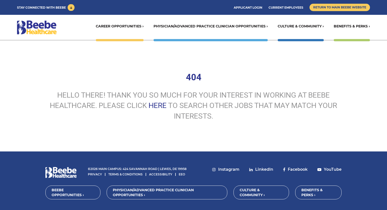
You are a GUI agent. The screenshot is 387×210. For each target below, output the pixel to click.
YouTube (333, 169)
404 (193, 77)
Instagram (228, 169)
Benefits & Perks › (352, 26)
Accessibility (160, 174)
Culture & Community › (301, 26)
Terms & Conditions (125, 174)
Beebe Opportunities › (68, 192)
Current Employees (286, 7)
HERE (158, 105)
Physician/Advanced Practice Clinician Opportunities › (211, 26)
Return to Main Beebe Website (339, 7)
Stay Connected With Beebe (41, 7)
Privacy (95, 174)
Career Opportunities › (120, 26)
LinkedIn (264, 169)
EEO (182, 174)
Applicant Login (248, 7)
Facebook (298, 169)
